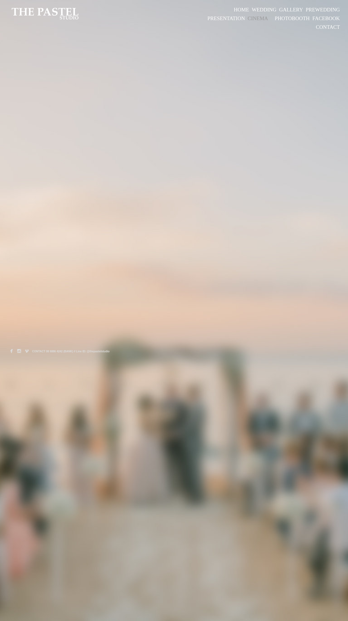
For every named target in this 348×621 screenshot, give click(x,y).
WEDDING (264, 9)
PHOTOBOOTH (292, 18)
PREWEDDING (323, 9)
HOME (241, 9)
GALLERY (291, 9)
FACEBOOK (326, 18)
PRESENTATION (226, 18)
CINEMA (258, 18)
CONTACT (328, 27)
